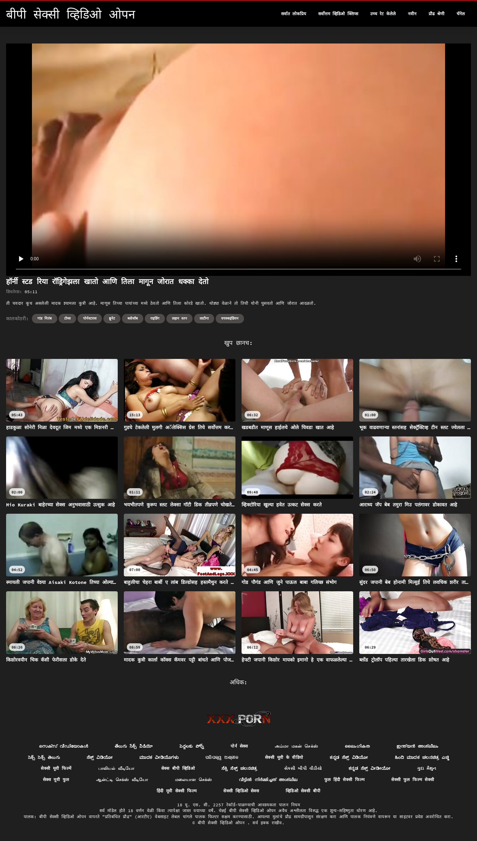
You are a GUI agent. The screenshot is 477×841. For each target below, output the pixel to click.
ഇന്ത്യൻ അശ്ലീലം (417, 746)
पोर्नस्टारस (89, 318)
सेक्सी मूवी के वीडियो (284, 757)
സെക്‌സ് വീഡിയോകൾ (63, 746)
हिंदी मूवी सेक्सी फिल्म (177, 791)
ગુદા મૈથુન (426, 768)
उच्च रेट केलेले (383, 13)
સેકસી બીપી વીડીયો (303, 768)
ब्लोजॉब (132, 318)
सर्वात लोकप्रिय (293, 13)
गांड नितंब (44, 318)
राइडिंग (154, 318)
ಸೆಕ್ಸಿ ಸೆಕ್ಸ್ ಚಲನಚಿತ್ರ (239, 768)
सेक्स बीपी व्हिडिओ (178, 768)
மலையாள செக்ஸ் (193, 779)
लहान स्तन (179, 318)
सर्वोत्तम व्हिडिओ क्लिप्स (338, 13)
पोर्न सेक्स (239, 746)
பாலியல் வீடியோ (116, 768)
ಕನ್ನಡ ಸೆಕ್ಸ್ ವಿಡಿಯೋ (349, 757)
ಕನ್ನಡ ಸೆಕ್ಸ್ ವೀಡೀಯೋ (369, 768)
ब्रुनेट (112, 318)
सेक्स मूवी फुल (56, 779)
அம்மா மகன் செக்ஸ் (296, 746)
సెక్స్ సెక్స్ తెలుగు (44, 757)
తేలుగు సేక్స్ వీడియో (134, 746)
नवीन (412, 13)
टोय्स (67, 318)
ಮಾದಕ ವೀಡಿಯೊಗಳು (159, 757)
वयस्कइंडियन (229, 318)
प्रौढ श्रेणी (436, 13)
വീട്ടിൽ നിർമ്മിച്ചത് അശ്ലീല (268, 779)
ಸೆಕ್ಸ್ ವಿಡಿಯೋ (100, 757)
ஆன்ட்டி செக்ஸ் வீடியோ (122, 779)
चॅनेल (461, 13)
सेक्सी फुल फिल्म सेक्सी (412, 779)
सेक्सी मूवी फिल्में (56, 768)
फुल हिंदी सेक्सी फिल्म (344, 779)
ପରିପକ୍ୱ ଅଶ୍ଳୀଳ (221, 757)
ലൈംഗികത (357, 746)
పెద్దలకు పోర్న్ (191, 746)
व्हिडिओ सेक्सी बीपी (303, 791)
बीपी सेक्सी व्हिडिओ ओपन (222, 822)
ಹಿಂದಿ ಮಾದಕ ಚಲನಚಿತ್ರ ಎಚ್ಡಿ (422, 757)
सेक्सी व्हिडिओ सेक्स (241, 791)
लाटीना (204, 318)
